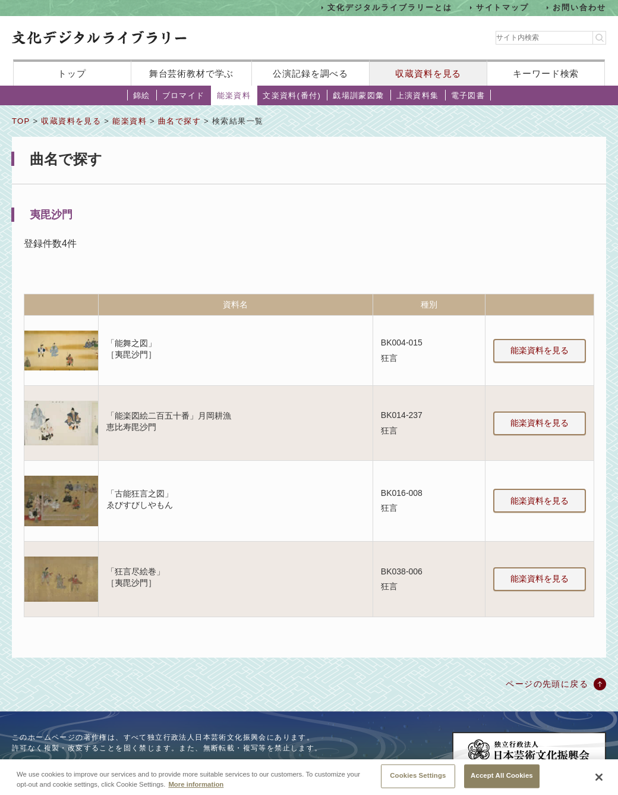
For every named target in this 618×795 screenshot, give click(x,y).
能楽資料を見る (539, 350)
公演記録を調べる (310, 73)
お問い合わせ (579, 7)
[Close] (599, 779)
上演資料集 (417, 95)
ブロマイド (183, 95)
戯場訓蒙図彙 (358, 95)
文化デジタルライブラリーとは (389, 7)
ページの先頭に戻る (547, 684)
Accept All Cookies (502, 777)
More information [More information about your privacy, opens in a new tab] (195, 786)
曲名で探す (179, 121)
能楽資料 (234, 95)
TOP (21, 121)
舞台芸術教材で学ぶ (191, 73)
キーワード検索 (546, 73)
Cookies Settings (418, 777)
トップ (72, 73)
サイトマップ (502, 7)
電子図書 (468, 95)
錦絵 (141, 95)
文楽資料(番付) (292, 95)
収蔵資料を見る (428, 73)
